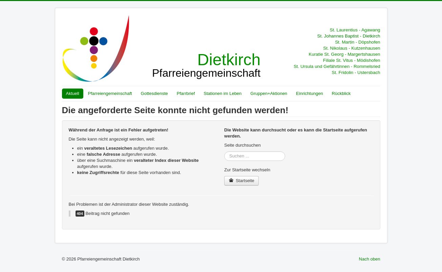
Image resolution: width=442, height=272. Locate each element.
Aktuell (72, 93)
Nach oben (369, 259)
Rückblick (341, 93)
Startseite (241, 180)
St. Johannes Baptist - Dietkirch (348, 36)
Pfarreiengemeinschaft (110, 93)
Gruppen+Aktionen (268, 93)
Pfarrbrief (186, 93)
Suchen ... (224, 151)
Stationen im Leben (222, 93)
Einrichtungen (309, 93)
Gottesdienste (154, 93)
